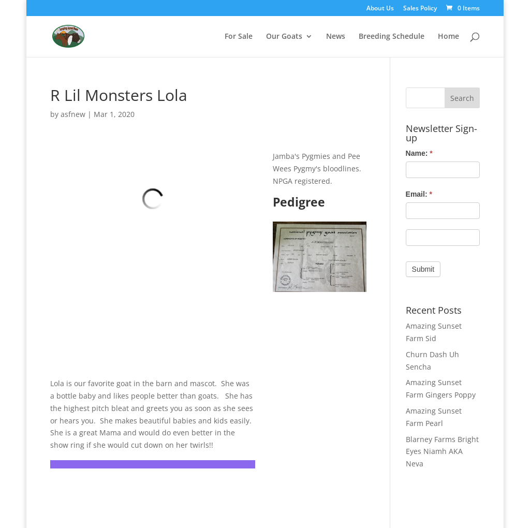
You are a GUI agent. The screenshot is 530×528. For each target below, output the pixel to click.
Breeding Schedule (391, 37)
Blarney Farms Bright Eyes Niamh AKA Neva (442, 451)
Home (448, 37)
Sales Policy (420, 8)
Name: (419, 153)
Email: (419, 194)
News (335, 37)
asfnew (73, 114)
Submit (423, 269)
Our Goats (284, 37)
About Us (380, 8)
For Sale (239, 37)
